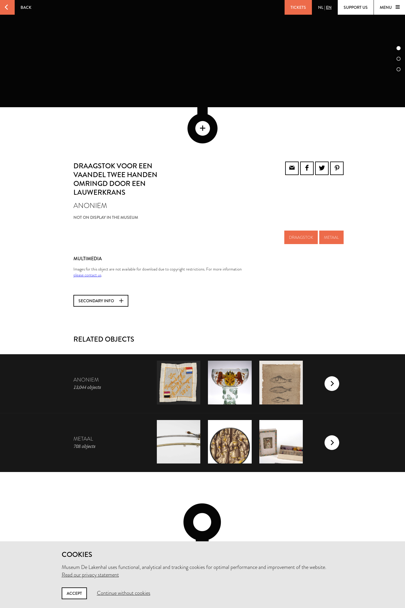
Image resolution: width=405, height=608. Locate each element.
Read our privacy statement (90, 575)
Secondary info (100, 261)
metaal (331, 198)
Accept (74, 593)
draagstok (301, 198)
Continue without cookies (123, 593)
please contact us (87, 235)
